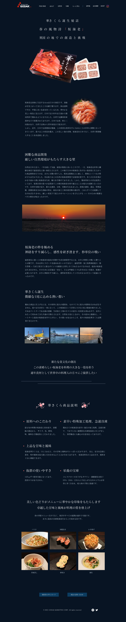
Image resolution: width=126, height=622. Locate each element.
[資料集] (88, 6)
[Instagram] (108, 6)
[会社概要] (96, 6)
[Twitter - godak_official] (96, 610)
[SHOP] (103, 6)
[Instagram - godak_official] (93, 610)
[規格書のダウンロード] (49, 595)
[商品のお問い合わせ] (77, 595)
